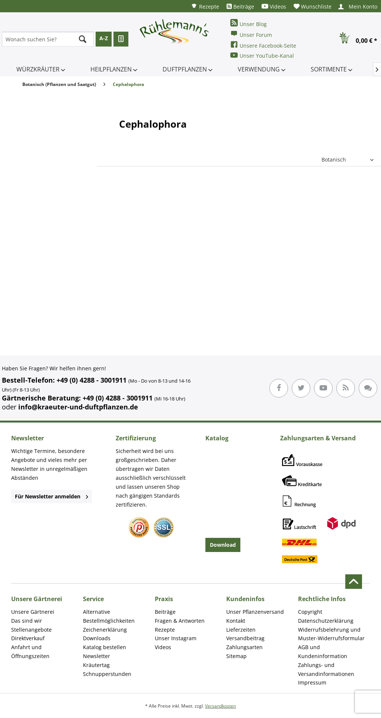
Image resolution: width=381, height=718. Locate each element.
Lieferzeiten (241, 629)
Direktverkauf (28, 638)
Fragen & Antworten (180, 620)
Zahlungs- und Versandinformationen (326, 669)
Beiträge (240, 6)
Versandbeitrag (245, 638)
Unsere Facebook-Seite (263, 45)
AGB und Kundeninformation (322, 652)
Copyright (310, 611)
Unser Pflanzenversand (255, 611)
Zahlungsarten (244, 647)
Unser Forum (251, 34)
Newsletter (96, 656)
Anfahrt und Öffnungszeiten (30, 652)
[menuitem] (205, 6)
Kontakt (235, 620)
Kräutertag (96, 664)
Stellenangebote (31, 629)
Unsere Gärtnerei (32, 611)
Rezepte (205, 6)
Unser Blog (248, 23)
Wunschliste (313, 6)
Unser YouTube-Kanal (262, 55)
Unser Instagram (175, 638)
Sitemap (236, 656)
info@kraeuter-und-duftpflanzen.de (78, 406)
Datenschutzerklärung (325, 620)
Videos (274, 6)
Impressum (312, 682)
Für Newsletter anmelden (51, 496)
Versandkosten (220, 706)
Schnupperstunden (107, 673)
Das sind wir (26, 620)
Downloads (97, 638)
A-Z (103, 38)
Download (223, 544)
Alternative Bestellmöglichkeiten (109, 616)
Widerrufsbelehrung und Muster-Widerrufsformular (331, 634)
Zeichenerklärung (105, 629)
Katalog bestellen (104, 647)
